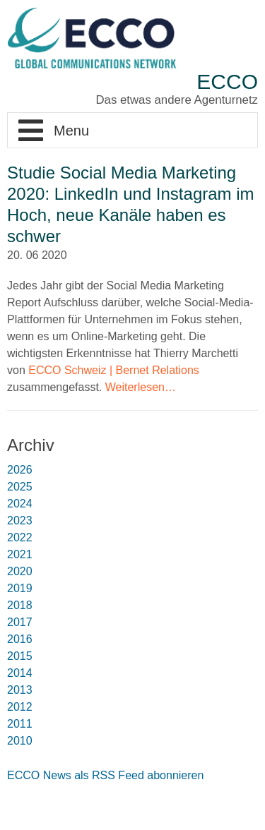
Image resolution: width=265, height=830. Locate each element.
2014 (20, 673)
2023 (20, 521)
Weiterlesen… (140, 387)
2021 (20, 554)
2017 (20, 622)
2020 (20, 571)
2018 (20, 605)
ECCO (227, 81)
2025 (20, 487)
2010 (20, 741)
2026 (20, 470)
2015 (20, 656)
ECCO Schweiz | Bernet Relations (113, 370)
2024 (20, 504)
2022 (20, 537)
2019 (20, 588)
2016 (20, 639)
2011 (20, 724)
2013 (20, 690)
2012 (20, 707)
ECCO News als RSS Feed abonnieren (105, 775)
